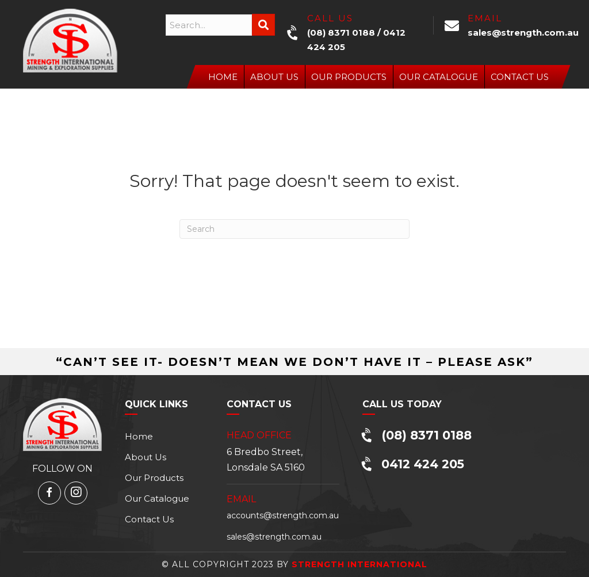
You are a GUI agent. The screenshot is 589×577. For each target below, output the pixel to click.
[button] (263, 25)
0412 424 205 (422, 464)
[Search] (294, 229)
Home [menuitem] (223, 76)
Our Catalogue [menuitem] (438, 76)
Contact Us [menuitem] (520, 76)
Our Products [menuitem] (349, 76)
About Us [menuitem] (274, 76)
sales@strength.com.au (523, 32)
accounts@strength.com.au (283, 515)
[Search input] (209, 25)
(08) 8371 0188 (341, 32)
